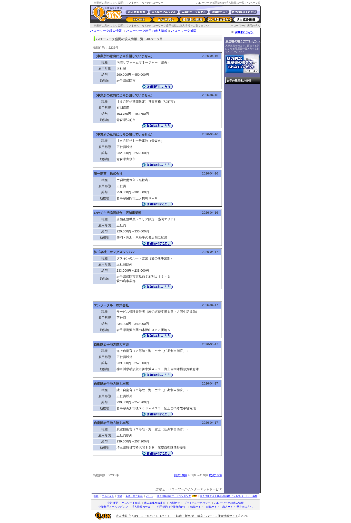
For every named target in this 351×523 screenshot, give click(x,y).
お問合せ (174, 502)
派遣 (119, 496)
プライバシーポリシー (197, 502)
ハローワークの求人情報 (229, 502)
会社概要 (112, 502)
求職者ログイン (244, 32)
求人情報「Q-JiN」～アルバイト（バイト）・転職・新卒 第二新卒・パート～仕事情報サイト (177, 516)
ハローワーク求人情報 (106, 31)
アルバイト (108, 496)
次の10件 (215, 475)
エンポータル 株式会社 (111, 305)
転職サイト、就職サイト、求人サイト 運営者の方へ (221, 506)
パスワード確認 (131, 502)
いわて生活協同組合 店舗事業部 (117, 213)
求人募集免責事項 (155, 502)
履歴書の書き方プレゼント (243, 41)
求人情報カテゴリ (142, 506)
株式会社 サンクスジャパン (114, 252)
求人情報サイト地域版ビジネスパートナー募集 (228, 496)
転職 (96, 496)
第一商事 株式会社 (108, 173)
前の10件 (180, 475)
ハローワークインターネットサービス (195, 489)
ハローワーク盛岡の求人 (245, 25)
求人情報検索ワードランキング (174, 496)
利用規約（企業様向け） (171, 506)
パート (149, 496)
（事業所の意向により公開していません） (124, 56)
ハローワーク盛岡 (183, 31)
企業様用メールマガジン (113, 506)
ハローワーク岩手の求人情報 (146, 31)
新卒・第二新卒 (134, 496)
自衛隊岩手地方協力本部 (111, 344)
